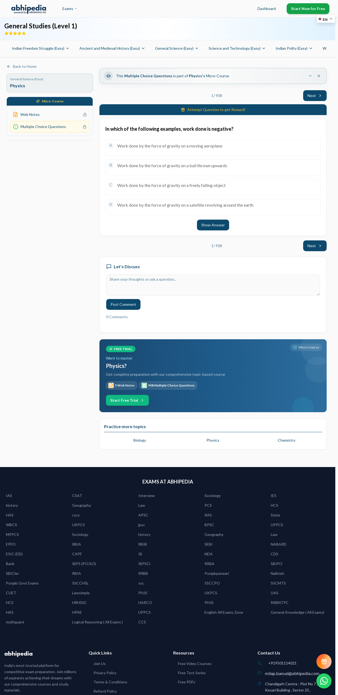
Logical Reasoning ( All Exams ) (97, 622)
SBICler (12, 573)
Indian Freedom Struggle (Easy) (41, 48)
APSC (143, 515)
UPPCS (277, 524)
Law (141, 505)
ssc (141, 583)
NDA (209, 554)
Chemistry (286, 440)
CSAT (77, 495)
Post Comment (123, 304)
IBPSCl (144, 563)
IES (273, 495)
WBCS (11, 524)
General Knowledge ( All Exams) (297, 612)
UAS (274, 592)
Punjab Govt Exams (22, 583)
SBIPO (276, 563)
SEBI (209, 544)
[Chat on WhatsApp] (324, 681)
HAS (10, 515)
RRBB (143, 573)
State (275, 515)
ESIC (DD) (14, 554)
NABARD (278, 544)
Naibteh (277, 573)
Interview (146, 495)
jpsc (141, 524)
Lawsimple (81, 592)
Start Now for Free (308, 8)
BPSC (209, 524)
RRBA (210, 563)
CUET (11, 592)
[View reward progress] (324, 661)
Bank (10, 563)
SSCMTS (278, 583)
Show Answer (213, 225)
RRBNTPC (280, 602)
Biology (139, 440)
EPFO (11, 544)
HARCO (145, 602)
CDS (274, 554)
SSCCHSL (80, 583)
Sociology (213, 495)
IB (140, 554)
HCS (274, 505)
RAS (208, 515)
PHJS (142, 592)
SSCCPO (212, 583)
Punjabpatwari (217, 573)
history (12, 505)
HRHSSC (79, 602)
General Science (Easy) (177, 48)
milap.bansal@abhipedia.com (292, 673)
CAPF (77, 554)
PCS (208, 505)
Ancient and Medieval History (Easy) (112, 48)
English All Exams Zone (224, 612)
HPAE (77, 612)
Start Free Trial (127, 400)
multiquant (15, 622)
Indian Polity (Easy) (294, 48)
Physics (212, 440)
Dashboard (266, 8)
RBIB (142, 544)
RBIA (76, 544)
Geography (81, 505)
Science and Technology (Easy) (237, 48)
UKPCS (78, 524)
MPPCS (12, 534)
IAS (9, 495)
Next (314, 95)
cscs (76, 515)
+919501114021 (282, 663)
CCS (142, 622)
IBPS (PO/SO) (84, 563)
